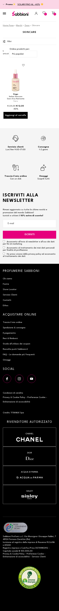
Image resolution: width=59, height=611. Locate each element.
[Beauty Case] (43, 13)
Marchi (19, 25)
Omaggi (7, 360)
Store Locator (10, 289)
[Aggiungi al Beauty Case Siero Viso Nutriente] (23, 65)
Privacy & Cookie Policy (14, 397)
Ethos (5, 306)
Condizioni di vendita (13, 393)
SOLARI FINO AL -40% (28, 4)
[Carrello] (52, 13)
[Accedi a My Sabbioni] (34, 13)
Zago (27, 25)
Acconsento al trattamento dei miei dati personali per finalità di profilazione (29, 248)
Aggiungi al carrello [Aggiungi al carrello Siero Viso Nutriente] (15, 115)
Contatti (7, 300)
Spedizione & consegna (14, 328)
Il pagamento (9, 333)
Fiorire (6, 284)
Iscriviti (30, 234)
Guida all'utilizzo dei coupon (16, 344)
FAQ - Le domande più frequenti (19, 355)
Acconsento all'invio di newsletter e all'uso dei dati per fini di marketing (29, 242)
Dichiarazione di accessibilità (16, 402)
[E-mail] (29, 224)
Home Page (8, 25)
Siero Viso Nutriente (15, 99)
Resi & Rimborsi (10, 338)
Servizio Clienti (10, 295)
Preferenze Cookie (36, 397)
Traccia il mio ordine (12, 322)
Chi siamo (7, 279)
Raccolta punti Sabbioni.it (15, 349)
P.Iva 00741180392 (39, 548)
